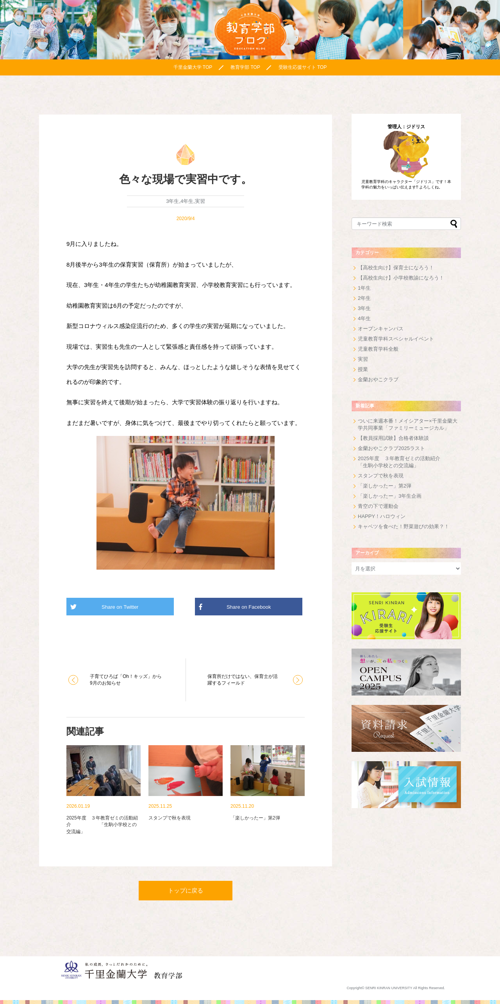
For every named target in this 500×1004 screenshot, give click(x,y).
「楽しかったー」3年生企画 (389, 496)
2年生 (364, 298)
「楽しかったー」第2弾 (384, 486)
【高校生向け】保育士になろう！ (396, 268)
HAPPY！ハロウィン (381, 516)
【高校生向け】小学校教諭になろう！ (401, 278)
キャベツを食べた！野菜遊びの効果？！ (403, 526)
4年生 (186, 201)
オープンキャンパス (381, 329)
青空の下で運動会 (378, 506)
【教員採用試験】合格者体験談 (393, 438)
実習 (200, 201)
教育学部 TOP (245, 67)
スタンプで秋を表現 (381, 476)
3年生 (172, 201)
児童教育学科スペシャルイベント (396, 339)
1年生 (364, 288)
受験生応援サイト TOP (303, 67)
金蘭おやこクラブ (378, 379)
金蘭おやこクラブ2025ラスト (391, 448)
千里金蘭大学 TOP (192, 67)
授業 (363, 369)
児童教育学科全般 (378, 349)
